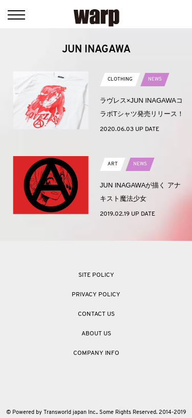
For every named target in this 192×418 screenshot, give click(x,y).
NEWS (155, 79)
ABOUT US (96, 334)
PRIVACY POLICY (96, 295)
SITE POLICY (96, 275)
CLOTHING (120, 79)
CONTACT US (96, 314)
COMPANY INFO (96, 353)
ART (113, 164)
